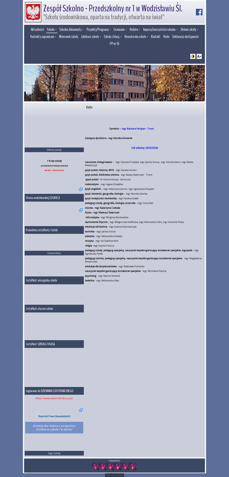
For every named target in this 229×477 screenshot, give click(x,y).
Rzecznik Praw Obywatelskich (54, 416)
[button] (51, 30)
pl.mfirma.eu (119, 475)
